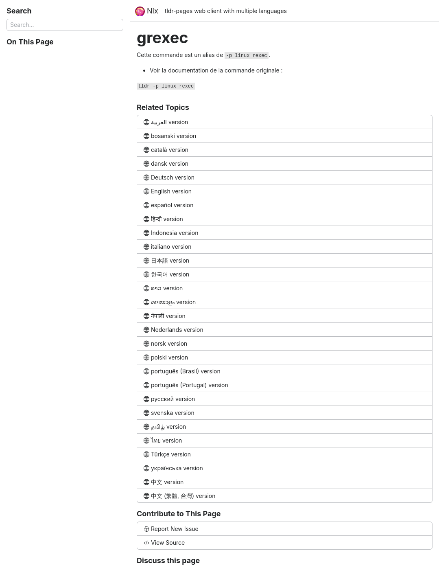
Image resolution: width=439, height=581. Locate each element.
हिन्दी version (163, 218)
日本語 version (166, 260)
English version (168, 191)
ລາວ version (163, 288)
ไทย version (163, 440)
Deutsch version (169, 177)
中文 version (163, 481)
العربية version (166, 121)
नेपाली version (165, 315)
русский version (169, 398)
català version (166, 149)
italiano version (168, 246)
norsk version (165, 343)
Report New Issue (171, 528)
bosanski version (170, 135)
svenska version (169, 412)
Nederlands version (173, 329)
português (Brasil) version (182, 371)
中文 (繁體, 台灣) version (179, 495)
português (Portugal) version (186, 384)
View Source (164, 542)
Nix (146, 11)
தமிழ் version (165, 426)
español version (169, 205)
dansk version (166, 163)
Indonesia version (171, 232)
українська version (173, 468)
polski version (166, 357)
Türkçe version (167, 454)
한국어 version (166, 274)
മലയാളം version (170, 301)
